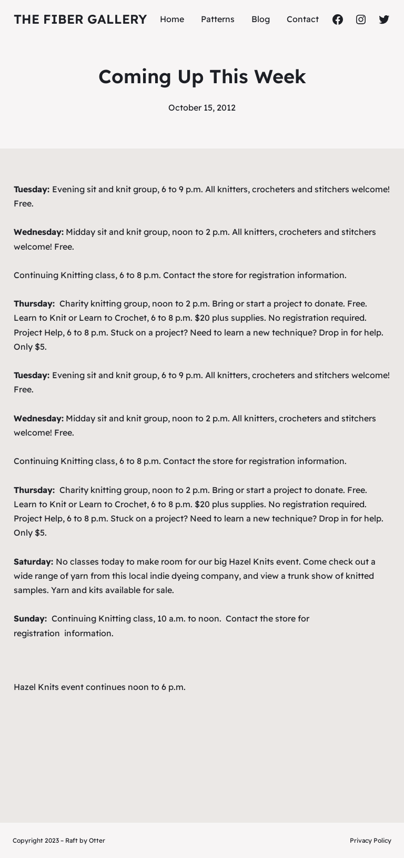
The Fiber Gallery (80, 19)
